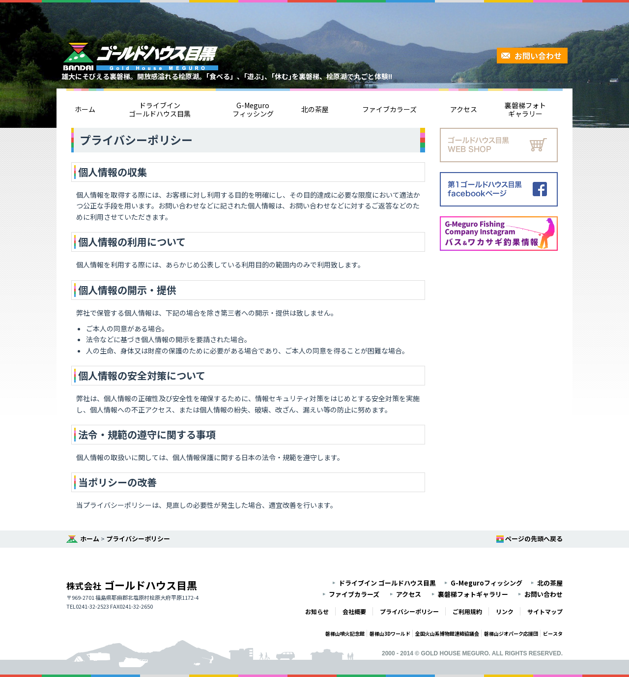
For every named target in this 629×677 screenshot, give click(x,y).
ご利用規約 (467, 611)
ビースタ (553, 633)
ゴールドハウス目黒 (131, 585)
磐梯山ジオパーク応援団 (511, 633)
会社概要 (354, 611)
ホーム (85, 109)
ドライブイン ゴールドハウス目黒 (387, 583)
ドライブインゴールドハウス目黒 (160, 109)
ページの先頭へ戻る (534, 538)
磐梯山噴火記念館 (345, 633)
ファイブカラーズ (389, 109)
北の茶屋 (315, 109)
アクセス (463, 109)
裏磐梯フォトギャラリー (525, 109)
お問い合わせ (538, 55)
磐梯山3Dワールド (390, 633)
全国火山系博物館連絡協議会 (447, 633)
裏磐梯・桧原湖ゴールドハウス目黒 (140, 56)
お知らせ (317, 611)
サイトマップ (545, 611)
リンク (505, 611)
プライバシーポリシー (138, 538)
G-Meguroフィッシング (253, 109)
